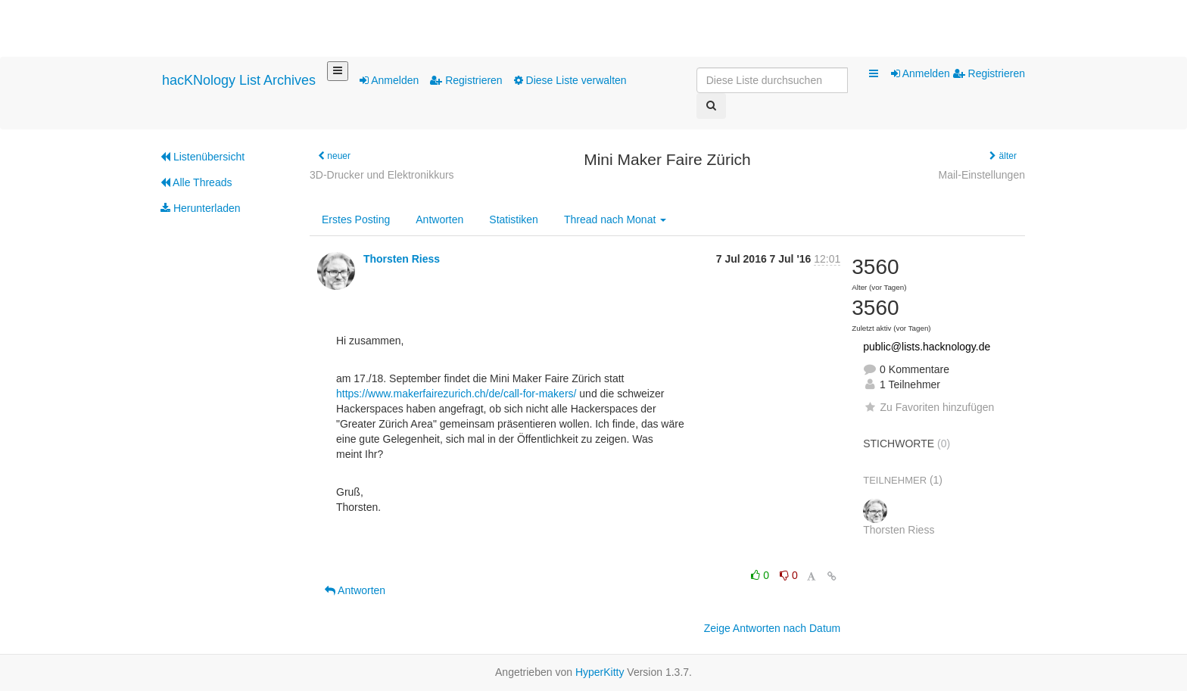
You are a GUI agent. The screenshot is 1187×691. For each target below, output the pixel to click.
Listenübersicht (202, 157)
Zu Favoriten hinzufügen (928, 407)
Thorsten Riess (401, 259)
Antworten (439, 219)
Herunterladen (200, 208)
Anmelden (389, 80)
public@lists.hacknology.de (926, 347)
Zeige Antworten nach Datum (772, 628)
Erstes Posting (356, 219)
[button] (873, 74)
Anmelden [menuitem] (922, 73)
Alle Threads (196, 182)
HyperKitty (600, 672)
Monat (615, 219)
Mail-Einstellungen (982, 175)
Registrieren (466, 80)
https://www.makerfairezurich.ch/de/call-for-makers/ (456, 394)
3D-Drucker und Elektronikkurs (382, 175)
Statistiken (513, 219)
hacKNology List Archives (239, 80)
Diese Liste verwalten (570, 80)
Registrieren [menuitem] (989, 73)
